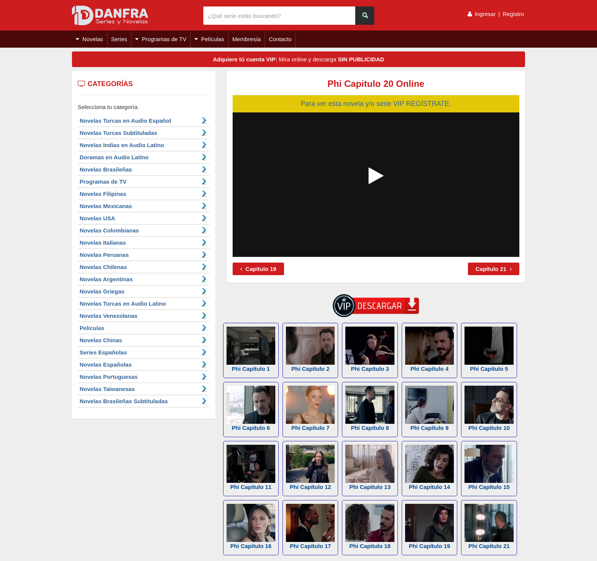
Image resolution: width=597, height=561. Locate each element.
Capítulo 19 (258, 269)
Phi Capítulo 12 (310, 467)
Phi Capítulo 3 (369, 349)
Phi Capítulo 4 (429, 349)
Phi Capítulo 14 (429, 467)
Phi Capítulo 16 (251, 526)
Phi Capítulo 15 (489, 467)
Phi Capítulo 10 (489, 408)
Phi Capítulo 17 (310, 526)
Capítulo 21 (494, 269)
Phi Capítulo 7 (310, 408)
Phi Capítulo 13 (369, 467)
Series (119, 39)
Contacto (280, 39)
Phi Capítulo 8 (369, 408)
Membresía (246, 39)
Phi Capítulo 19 (429, 526)
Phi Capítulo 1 (251, 349)
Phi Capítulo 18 (369, 526)
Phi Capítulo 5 (489, 349)
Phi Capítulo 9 (429, 408)
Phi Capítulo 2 (310, 349)
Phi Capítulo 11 (251, 467)
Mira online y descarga (298, 59)
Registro (513, 14)
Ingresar (485, 14)
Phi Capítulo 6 (251, 408)
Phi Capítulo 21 (489, 526)
